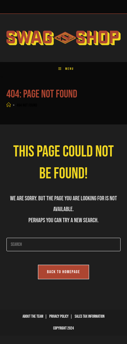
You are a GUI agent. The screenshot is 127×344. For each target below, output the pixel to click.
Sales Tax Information (90, 316)
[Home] (8, 105)
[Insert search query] (63, 244)
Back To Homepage (63, 272)
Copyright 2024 (63, 328)
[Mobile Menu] (63, 69)
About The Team (32, 316)
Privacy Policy (59, 316)
